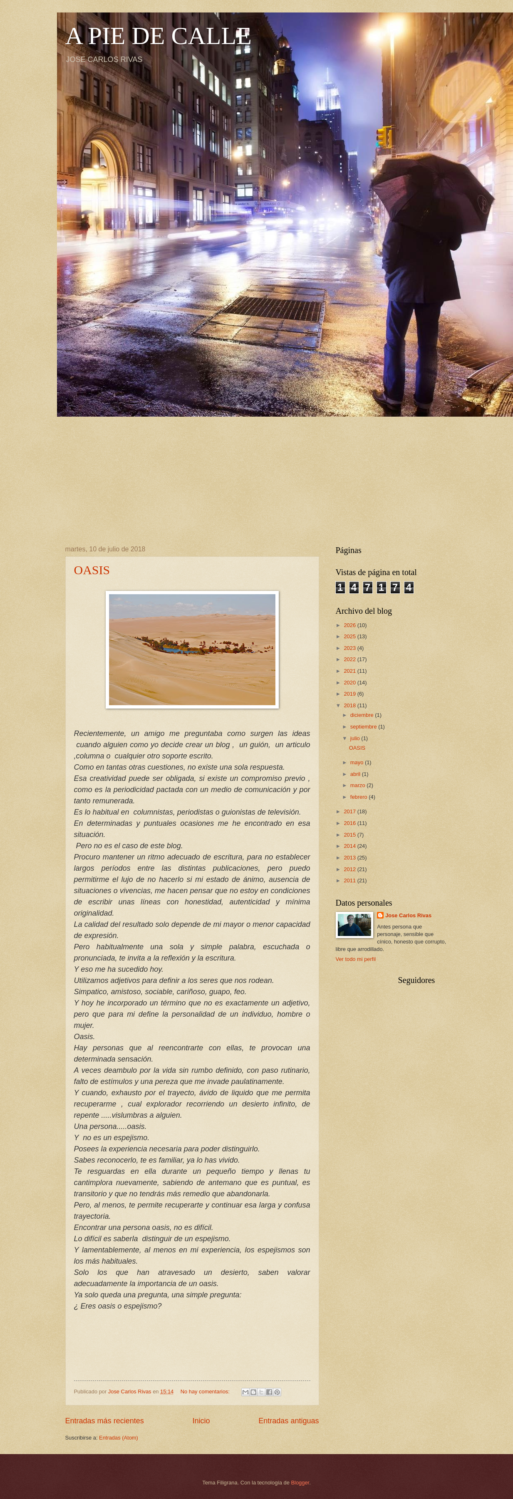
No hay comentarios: (206, 1391)
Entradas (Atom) (118, 1438)
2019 (350, 694)
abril (356, 774)
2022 (350, 659)
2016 (350, 823)
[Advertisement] (256, 475)
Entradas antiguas (288, 1421)
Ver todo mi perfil (356, 959)
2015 (350, 835)
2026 (350, 625)
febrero (359, 797)
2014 (350, 846)
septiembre (364, 727)
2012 (350, 869)
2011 (350, 880)
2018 (350, 705)
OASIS (92, 570)
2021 (350, 671)
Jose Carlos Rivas (408, 915)
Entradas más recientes (104, 1421)
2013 (350, 857)
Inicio (201, 1421)
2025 (350, 636)
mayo (357, 762)
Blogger (300, 1482)
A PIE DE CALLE (158, 35)
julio (355, 738)
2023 (350, 648)
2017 (350, 811)
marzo (358, 785)
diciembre (362, 715)
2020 (350, 682)
